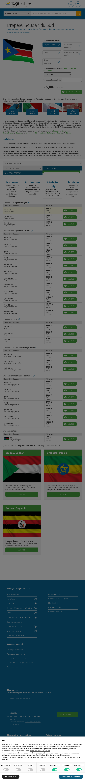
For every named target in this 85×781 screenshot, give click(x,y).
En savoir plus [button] (10, 777)
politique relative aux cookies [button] (40, 751)
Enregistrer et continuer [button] (71, 777)
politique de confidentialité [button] (12, 746)
